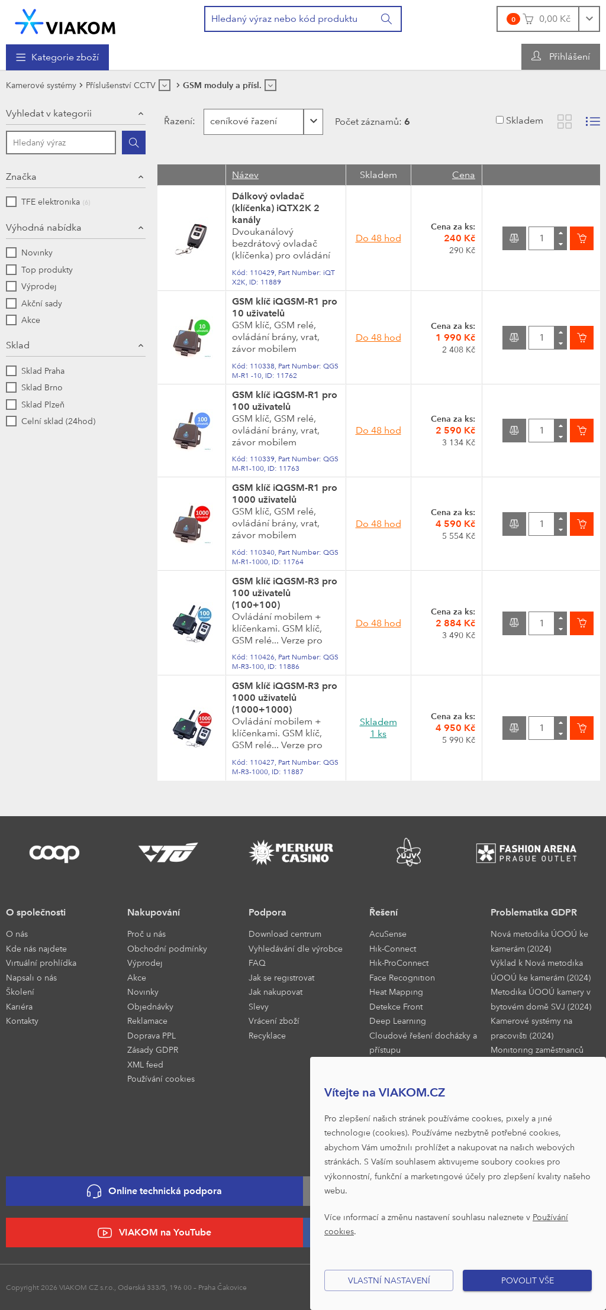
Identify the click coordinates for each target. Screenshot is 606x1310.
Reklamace (147, 1020)
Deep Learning (397, 1020)
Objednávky (150, 1006)
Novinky (143, 991)
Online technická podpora (154, 1191)
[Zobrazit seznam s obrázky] (593, 121)
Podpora (267, 912)
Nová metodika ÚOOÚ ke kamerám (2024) (539, 941)
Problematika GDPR (534, 912)
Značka (21, 176)
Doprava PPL (151, 1035)
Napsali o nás (31, 977)
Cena (463, 174)
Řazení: (178, 121)
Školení (20, 991)
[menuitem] (57, 57)
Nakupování (153, 912)
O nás (17, 934)
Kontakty (22, 1020)
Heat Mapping (396, 991)
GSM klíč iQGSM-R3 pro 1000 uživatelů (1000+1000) (284, 697)
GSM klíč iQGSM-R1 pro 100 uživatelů (284, 400)
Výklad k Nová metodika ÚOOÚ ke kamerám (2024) (541, 970)
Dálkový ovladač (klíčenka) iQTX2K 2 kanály (276, 207)
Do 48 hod (378, 238)
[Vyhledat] (387, 19)
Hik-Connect (392, 948)
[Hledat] (134, 142)
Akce (136, 977)
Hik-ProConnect (398, 963)
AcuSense (388, 934)
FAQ (257, 963)
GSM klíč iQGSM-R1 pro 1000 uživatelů (284, 493)
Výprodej (145, 963)
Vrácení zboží (274, 1020)
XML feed (145, 1064)
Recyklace (267, 1035)
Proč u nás (146, 934)
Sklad (18, 345)
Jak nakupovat (275, 991)
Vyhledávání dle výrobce (296, 948)
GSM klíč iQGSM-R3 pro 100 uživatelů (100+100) (284, 592)
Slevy (259, 1006)
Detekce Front (396, 1006)
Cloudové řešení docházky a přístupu (423, 1042)
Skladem (524, 120)
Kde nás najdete (36, 948)
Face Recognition (402, 977)
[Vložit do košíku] (582, 238)
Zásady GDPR (152, 1049)
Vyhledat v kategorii (49, 113)
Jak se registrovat (281, 977)
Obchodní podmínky (167, 948)
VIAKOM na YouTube (154, 1232)
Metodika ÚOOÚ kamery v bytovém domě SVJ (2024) (541, 998)
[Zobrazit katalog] (564, 121)
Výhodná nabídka (44, 227)
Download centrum (285, 934)
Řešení (383, 912)
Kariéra (19, 1006)
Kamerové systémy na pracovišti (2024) (531, 1027)
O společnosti (36, 912)
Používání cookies (161, 1078)
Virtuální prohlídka (41, 963)
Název (245, 174)
